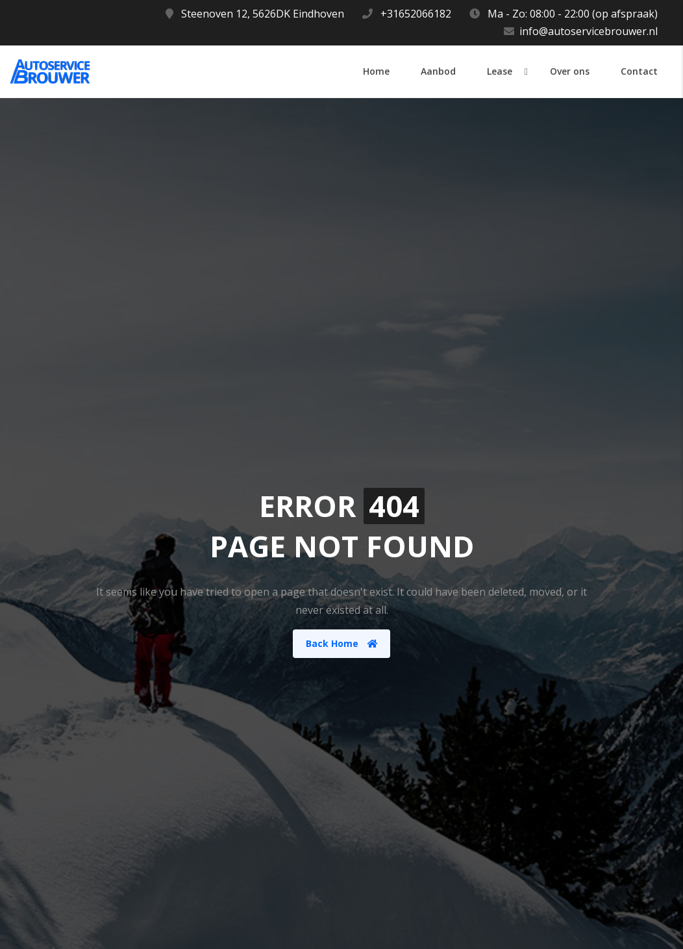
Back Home (342, 643)
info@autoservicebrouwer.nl (588, 31)
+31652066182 (415, 13)
